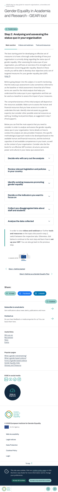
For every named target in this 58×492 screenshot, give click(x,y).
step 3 (7, 76)
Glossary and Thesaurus (12, 365)
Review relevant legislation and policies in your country (27, 170)
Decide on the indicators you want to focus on (25, 196)
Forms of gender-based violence (15, 361)
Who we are (8, 335)
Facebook (15, 379)
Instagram (19, 379)
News (6, 340)
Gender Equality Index (12, 363)
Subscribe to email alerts (14, 307)
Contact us (8, 316)
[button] (10, 293)
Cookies (52, 301)
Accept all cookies (19, 480)
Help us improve (12, 395)
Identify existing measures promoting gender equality (26, 183)
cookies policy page (39, 470)
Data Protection (12, 445)
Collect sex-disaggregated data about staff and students (26, 209)
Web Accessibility (12, 434)
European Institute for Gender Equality (6, 489)
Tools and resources (43, 45)
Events (6, 342)
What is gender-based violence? (15, 358)
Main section (11, 45)
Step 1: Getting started (17, 269)
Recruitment (8, 337)
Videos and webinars (25, 45)
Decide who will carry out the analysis (26, 158)
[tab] (10, 46)
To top (28, 463)
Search (48, 489)
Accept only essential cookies (40, 480)
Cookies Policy (11, 450)
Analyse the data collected (21, 221)
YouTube (10, 379)
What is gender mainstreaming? (15, 356)
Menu (55, 489)
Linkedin (6, 379)
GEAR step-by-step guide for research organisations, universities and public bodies (28, 5)
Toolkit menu (12, 29)
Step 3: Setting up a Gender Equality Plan (34, 274)
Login (8, 456)
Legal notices (11, 439)
